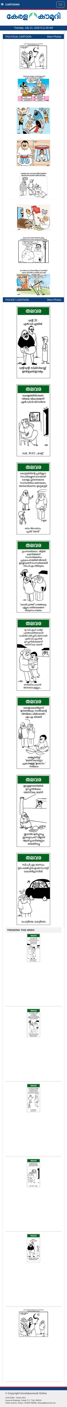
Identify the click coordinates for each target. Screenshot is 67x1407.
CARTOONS (10, 4)
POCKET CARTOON (17, 299)
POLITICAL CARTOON (18, 36)
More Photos (54, 36)
